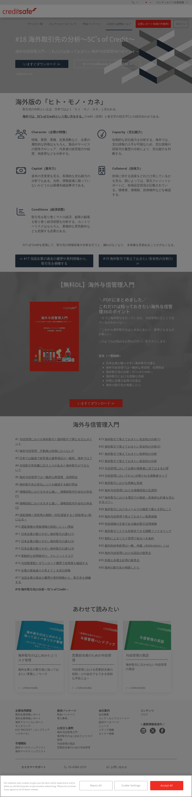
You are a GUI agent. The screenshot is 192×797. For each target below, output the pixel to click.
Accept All (167, 785)
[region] (96, 786)
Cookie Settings (130, 785)
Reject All (96, 785)
